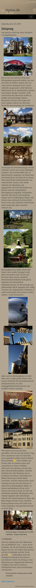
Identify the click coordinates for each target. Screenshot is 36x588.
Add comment (7, 581)
